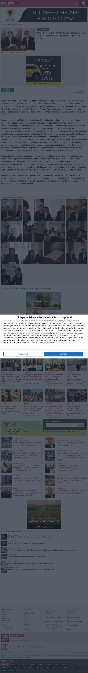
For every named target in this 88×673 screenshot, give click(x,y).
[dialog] (44, 336)
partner (19, 321)
